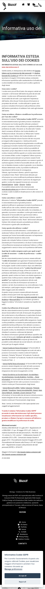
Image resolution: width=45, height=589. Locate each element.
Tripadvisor (12, 390)
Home (22, 522)
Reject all (22, 582)
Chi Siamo (22, 524)
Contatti (22, 532)
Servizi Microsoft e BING (11, 388)
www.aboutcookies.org (10, 189)
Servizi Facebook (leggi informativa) (15, 348)
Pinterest (36, 388)
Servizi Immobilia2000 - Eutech (27, 390)
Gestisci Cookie (22, 539)
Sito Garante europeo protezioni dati (14, 454)
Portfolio (22, 527)
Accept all (22, 576)
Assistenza (22, 534)
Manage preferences (13, 569)
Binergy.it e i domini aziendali (27, 297)
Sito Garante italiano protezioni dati (29, 452)
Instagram (29, 388)
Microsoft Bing (15, 299)
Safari (16, 184)
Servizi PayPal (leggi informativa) (14, 364)
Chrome (22, 184)
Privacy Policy (22, 537)
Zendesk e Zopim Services (22, 393)
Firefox (28, 184)
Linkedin (5, 390)
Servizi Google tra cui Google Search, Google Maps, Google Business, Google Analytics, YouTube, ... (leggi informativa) (20, 377)
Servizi (22, 529)
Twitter (22, 388)
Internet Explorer (7, 184)
